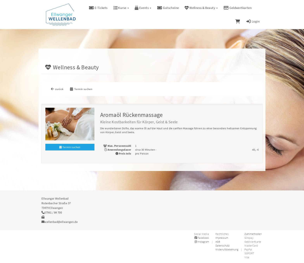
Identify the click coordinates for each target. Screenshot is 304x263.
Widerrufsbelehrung (226, 249)
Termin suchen (80, 89)
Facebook (201, 238)
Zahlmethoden (253, 234)
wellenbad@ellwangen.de (61, 222)
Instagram (201, 241)
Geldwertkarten (238, 8)
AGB (217, 241)
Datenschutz (222, 245)
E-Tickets (98, 8)
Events (143, 8)
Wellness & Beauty (201, 8)
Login (253, 21)
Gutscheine (168, 8)
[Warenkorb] (237, 21)
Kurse (121, 8)
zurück (57, 89)
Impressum (221, 238)
